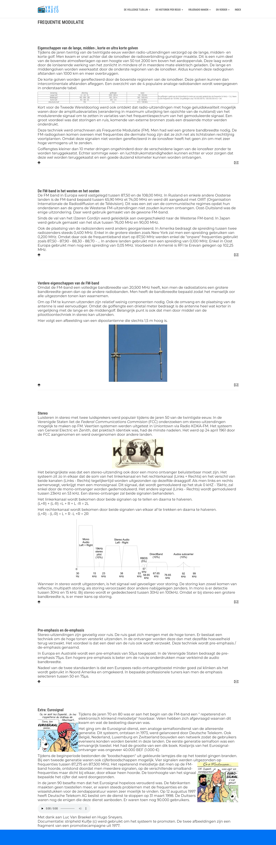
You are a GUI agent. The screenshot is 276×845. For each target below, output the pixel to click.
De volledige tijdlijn (137, 9)
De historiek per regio (169, 9)
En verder (223, 9)
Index (238, 9)
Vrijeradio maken (199, 9)
